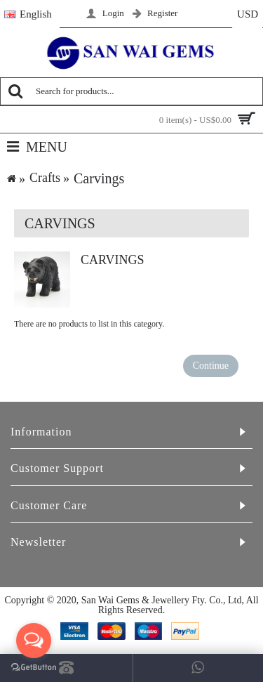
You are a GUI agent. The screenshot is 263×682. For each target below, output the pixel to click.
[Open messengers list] (33, 640)
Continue (211, 365)
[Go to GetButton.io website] (33, 667)
